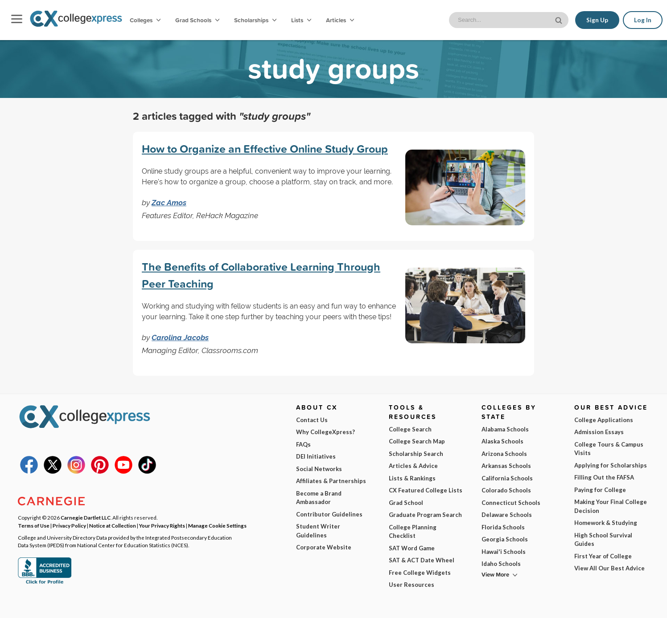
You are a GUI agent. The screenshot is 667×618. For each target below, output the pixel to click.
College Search (410, 429)
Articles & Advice (413, 465)
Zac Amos (169, 202)
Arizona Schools (504, 453)
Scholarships (255, 20)
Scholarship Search (416, 453)
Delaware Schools (507, 514)
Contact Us (312, 419)
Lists (301, 20)
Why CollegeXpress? (325, 431)
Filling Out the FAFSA (604, 477)
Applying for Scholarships (610, 465)
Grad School (406, 502)
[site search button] (559, 19)
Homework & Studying (605, 522)
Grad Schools (197, 20)
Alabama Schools (505, 429)
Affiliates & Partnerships (331, 480)
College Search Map (417, 441)
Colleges (145, 20)
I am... (447, 550)
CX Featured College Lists (425, 490)
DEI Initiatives (316, 456)
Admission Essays (599, 431)
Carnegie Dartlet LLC (86, 517)
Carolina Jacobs (180, 337)
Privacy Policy (157, 604)
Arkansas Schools (506, 465)
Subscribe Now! (522, 589)
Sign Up (597, 20)
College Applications (603, 419)
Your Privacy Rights (162, 525)
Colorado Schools (506, 490)
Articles (340, 20)
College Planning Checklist (412, 532)
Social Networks (319, 468)
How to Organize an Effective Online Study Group (265, 149)
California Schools (507, 478)
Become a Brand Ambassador (319, 498)
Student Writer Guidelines (318, 531)
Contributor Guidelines (329, 514)
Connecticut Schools (511, 502)
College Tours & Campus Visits (608, 449)
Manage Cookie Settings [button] (217, 525)
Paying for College (600, 489)
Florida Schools (503, 527)
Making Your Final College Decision (610, 506)
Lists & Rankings (412, 478)
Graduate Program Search (425, 514)
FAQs (303, 444)
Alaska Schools (502, 441)
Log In (642, 20)
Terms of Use (107, 604)
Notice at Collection (112, 525)
